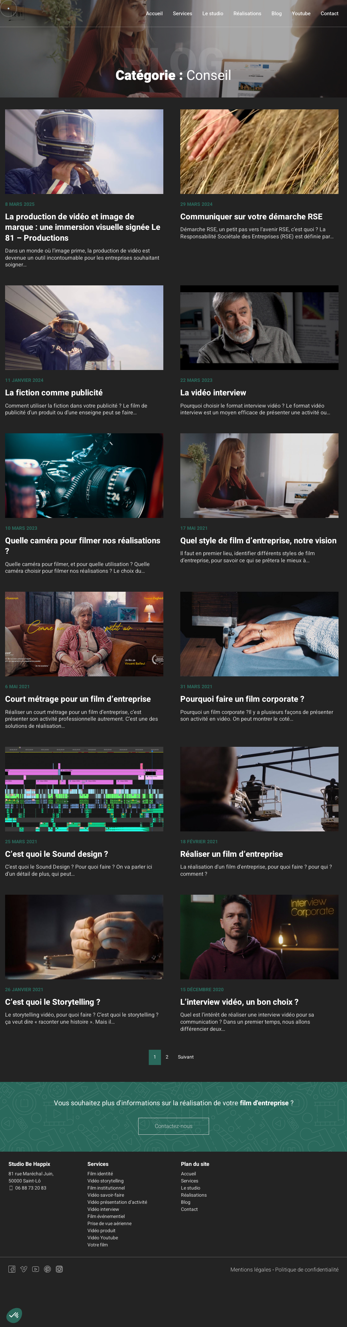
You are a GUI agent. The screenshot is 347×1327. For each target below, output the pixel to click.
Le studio (212, 13)
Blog (276, 13)
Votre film (97, 1244)
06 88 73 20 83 (27, 1188)
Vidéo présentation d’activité (117, 1202)
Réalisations (247, 13)
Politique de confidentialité (307, 1270)
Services (182, 13)
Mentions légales (250, 1270)
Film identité (100, 1173)
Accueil (154, 13)
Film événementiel (106, 1216)
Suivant (186, 1057)
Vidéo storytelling (105, 1180)
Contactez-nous (173, 1126)
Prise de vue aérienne (109, 1223)
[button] (14, 1315)
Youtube (301, 13)
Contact (330, 13)
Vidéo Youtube (102, 1237)
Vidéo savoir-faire (105, 1195)
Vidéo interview (103, 1209)
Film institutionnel (106, 1188)
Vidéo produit (101, 1230)
